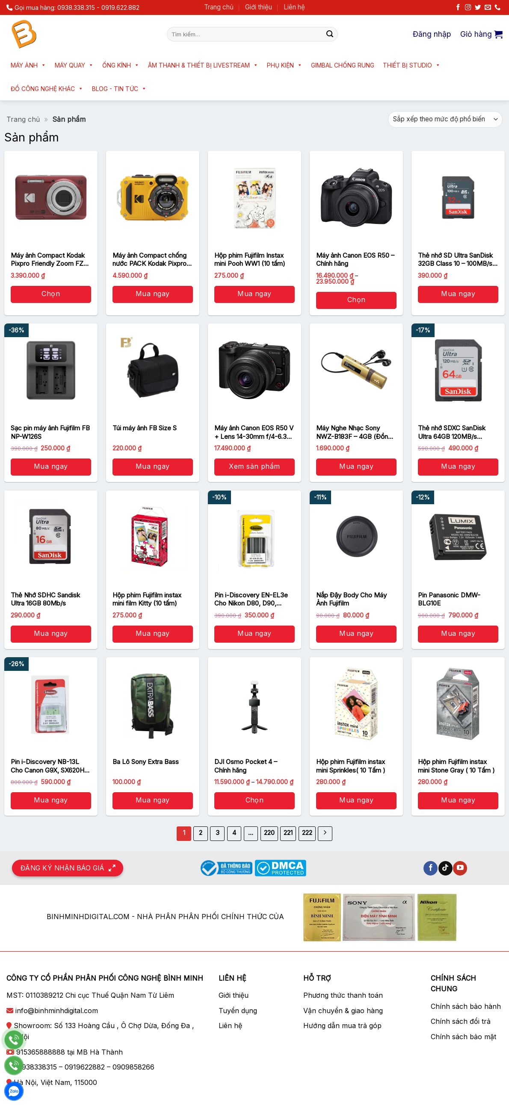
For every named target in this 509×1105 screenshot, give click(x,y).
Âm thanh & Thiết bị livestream (203, 65)
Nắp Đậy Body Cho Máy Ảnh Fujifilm (351, 599)
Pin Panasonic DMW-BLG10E (449, 599)
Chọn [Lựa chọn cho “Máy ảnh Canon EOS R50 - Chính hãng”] (356, 299)
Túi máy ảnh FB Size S (144, 428)
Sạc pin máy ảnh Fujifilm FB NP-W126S (50, 432)
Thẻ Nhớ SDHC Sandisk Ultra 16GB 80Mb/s (45, 599)
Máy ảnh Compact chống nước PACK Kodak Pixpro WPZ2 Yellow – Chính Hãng (152, 259)
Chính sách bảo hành (466, 1006)
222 (307, 833)
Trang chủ (219, 7)
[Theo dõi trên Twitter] (478, 7)
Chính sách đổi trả (461, 1021)
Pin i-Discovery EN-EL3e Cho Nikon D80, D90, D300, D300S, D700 (251, 599)
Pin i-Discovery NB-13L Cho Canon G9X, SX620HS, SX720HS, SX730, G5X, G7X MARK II (50, 766)
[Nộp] (330, 34)
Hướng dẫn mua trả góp (342, 1025)
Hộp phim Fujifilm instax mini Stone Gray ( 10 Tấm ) (456, 766)
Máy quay (74, 65)
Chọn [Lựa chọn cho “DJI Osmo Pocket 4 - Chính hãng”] (255, 800)
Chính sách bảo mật (463, 1036)
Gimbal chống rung (342, 65)
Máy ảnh (28, 65)
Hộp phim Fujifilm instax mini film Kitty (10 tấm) (146, 599)
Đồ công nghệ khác (47, 88)
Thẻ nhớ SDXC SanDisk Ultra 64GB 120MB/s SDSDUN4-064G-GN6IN (454, 432)
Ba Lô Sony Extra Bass (145, 762)
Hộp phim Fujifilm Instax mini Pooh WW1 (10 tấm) (249, 259)
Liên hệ (294, 7)
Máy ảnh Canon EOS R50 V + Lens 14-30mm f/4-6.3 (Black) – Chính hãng (253, 432)
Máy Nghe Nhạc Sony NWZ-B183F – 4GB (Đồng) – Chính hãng (355, 432)
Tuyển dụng (238, 1010)
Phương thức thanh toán (343, 995)
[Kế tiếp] (325, 833)
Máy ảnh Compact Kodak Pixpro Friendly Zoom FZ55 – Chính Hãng (51, 259)
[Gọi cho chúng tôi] (497, 7)
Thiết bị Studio (412, 65)
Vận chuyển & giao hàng (343, 1010)
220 (269, 833)
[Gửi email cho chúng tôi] (488, 7)
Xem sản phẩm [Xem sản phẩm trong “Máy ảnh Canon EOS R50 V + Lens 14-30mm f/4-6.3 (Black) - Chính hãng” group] (254, 466)
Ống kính (120, 65)
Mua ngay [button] (153, 293)
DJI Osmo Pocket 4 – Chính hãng (245, 766)
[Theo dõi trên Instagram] (468, 7)
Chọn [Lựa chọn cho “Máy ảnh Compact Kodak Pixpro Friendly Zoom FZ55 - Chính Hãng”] (50, 293)
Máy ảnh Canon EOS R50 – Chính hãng (355, 259)
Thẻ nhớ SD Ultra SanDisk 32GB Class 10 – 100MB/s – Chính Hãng (457, 259)
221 (288, 833)
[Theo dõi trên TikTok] (445, 868)
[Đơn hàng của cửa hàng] (445, 119)
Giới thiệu (258, 7)
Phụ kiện (284, 65)
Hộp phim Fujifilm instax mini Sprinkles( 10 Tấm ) (350, 766)
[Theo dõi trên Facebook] (458, 7)
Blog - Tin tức (119, 88)
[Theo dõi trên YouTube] (460, 868)
